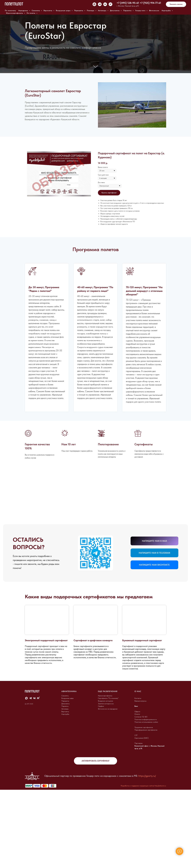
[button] (176, 4)
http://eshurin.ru (160, 857)
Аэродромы (23, 10)
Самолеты (36, 10)
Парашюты (79, 10)
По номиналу (10, 10)
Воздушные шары (63, 10)
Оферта (137, 783)
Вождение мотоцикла (105, 772)
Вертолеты (48, 10)
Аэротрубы (166, 10)
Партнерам (138, 815)
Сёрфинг (101, 778)
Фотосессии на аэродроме (107, 780)
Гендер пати (140, 10)
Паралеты (127, 10)
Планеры (91, 10)
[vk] (105, 4)
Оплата (137, 786)
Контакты (137, 770)
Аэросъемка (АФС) (141, 809)
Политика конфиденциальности (145, 791)
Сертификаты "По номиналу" (108, 770)
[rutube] (110, 4)
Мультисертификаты (15, 13)
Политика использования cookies (146, 793)
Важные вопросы (140, 772)
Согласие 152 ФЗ (140, 788)
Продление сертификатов (143, 799)
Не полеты (31, 13)
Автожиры (102, 10)
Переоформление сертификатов (145, 801)
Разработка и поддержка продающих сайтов (137, 857)
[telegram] (100, 4)
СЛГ (136, 807)
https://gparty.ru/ (147, 847)
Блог (136, 778)
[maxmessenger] (94, 4)
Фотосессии (154, 10)
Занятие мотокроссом (106, 775)
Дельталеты (115, 10)
